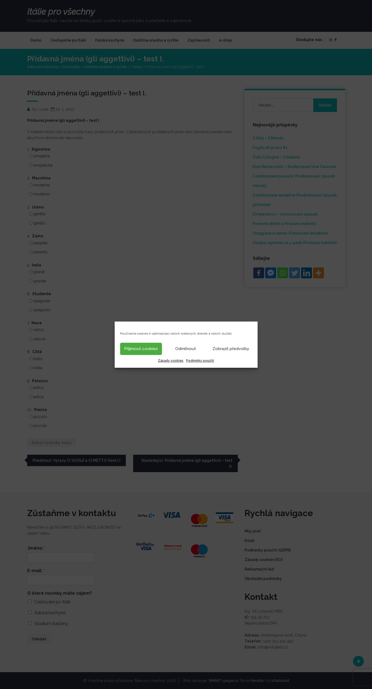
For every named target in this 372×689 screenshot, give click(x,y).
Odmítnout (185, 348)
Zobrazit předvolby (230, 348)
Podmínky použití (200, 361)
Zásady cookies (170, 361)
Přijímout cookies (141, 348)
